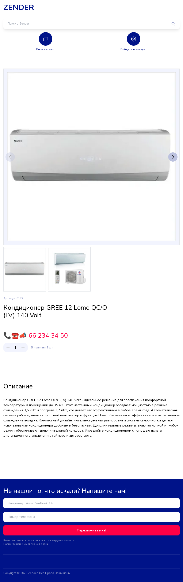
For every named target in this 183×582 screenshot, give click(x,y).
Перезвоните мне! (91, 530)
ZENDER (18, 7)
